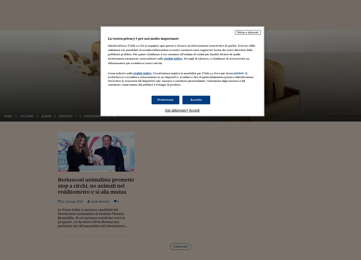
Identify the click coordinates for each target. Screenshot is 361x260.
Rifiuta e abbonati (247, 32)
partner (239, 73)
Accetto (196, 99)
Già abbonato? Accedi (182, 110)
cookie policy (173, 58)
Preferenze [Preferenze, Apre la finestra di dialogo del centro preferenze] (165, 99)
